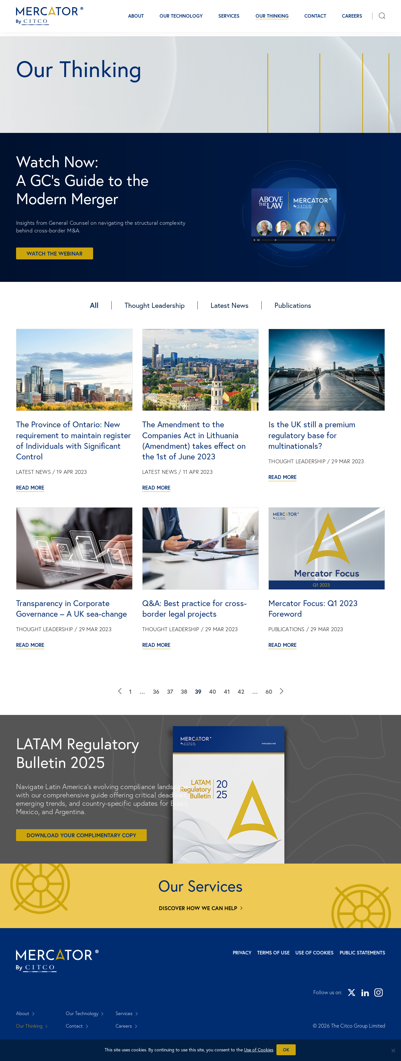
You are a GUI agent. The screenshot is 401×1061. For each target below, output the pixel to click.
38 (184, 716)
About (136, 18)
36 (156, 716)
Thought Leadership (155, 301)
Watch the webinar (55, 250)
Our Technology (181, 18)
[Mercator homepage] (65, 984)
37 (170, 716)
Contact (315, 18)
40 (212, 716)
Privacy (219, 974)
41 (227, 716)
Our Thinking (272, 18)
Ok (287, 1051)
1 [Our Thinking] (130, 716)
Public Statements (362, 974)
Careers (352, 18)
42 (241, 716)
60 (269, 716)
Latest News (229, 301)
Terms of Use (258, 974)
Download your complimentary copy (81, 856)
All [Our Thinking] (94, 301)
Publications (293, 301)
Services (229, 18)
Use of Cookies (307, 974)
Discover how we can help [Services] (198, 929)
